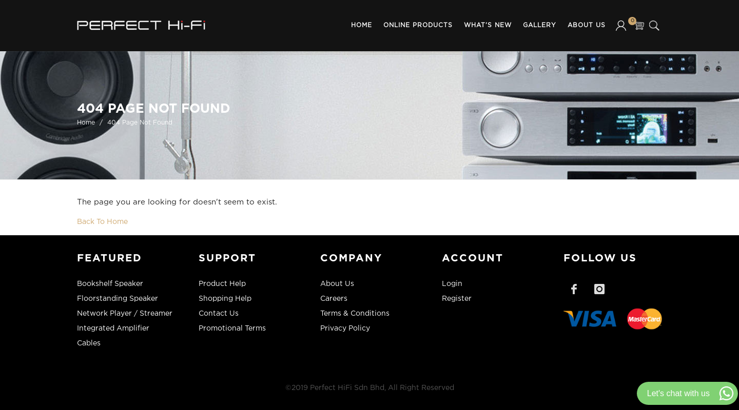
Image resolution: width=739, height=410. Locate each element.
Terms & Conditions (355, 314)
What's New (488, 25)
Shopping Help (225, 299)
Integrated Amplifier (113, 328)
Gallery (539, 25)
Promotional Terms (232, 328)
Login (452, 284)
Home (361, 25)
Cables (89, 343)
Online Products (418, 25)
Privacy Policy (345, 328)
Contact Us (219, 314)
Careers (333, 299)
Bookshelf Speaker (110, 284)
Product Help (222, 284)
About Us (587, 25)
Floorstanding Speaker (117, 299)
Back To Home (102, 222)
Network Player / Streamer (124, 314)
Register (457, 299)
